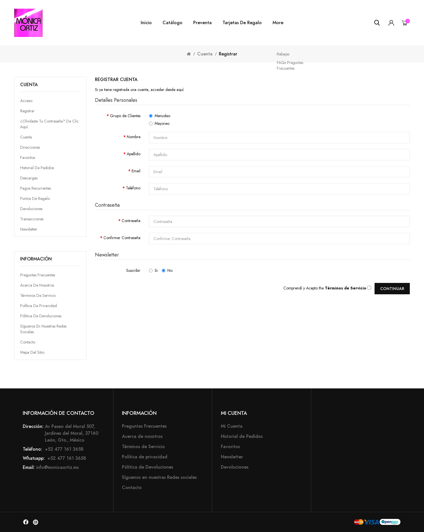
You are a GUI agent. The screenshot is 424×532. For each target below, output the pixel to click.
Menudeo (159, 116)
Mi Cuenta (231, 426)
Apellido (133, 154)
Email (136, 171)
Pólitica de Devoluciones (40, 316)
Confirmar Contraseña (121, 238)
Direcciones (30, 147)
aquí (180, 89)
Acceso (26, 100)
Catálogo (172, 23)
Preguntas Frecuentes (37, 275)
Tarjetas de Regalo (242, 23)
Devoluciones (31, 209)
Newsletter (28, 229)
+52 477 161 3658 (63, 449)
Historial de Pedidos (37, 168)
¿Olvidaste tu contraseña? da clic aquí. (49, 124)
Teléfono (133, 188)
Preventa (202, 23)
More (278, 23)
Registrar (228, 54)
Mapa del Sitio (32, 352)
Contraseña (131, 220)
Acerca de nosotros (37, 285)
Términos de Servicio (38, 295)
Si (153, 270)
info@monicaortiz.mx (57, 467)
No (167, 270)
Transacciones (31, 219)
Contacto (27, 342)
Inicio (146, 23)
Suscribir (133, 270)
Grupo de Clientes (125, 116)
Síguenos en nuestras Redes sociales (159, 477)
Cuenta (205, 54)
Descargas (29, 178)
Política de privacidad (38, 306)
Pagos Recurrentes (35, 188)
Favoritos (27, 157)
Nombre (133, 137)
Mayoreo (159, 123)
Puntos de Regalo (35, 198)
